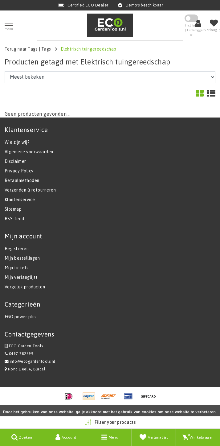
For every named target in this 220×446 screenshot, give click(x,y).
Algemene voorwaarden (29, 151)
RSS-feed (14, 218)
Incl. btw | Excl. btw (191, 30)
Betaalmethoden (22, 180)
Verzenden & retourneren (30, 190)
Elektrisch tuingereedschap (88, 49)
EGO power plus (21, 316)
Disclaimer (15, 161)
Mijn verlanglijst (21, 277)
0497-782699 (19, 353)
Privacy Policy (19, 170)
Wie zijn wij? (17, 142)
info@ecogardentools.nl (30, 361)
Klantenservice (20, 199)
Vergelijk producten (25, 286)
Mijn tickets (17, 267)
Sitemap (13, 209)
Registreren (17, 248)
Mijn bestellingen (22, 258)
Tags (46, 49)
